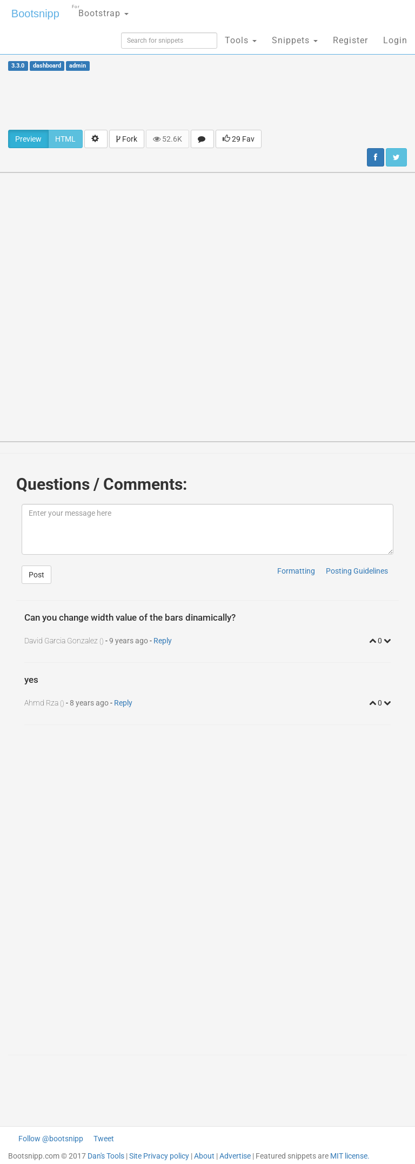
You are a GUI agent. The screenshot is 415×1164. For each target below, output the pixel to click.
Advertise (235, 1156)
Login (395, 40)
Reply (162, 640)
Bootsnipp (35, 13)
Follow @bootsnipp (50, 1138)
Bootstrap (100, 10)
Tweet (103, 1138)
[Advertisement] (207, 100)
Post (36, 574)
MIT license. (350, 1156)
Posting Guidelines (357, 571)
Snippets (295, 40)
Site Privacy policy (159, 1156)
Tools (241, 40)
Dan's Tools (106, 1156)
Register (350, 40)
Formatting (296, 571)
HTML (65, 139)
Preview (28, 139)
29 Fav (239, 139)
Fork (126, 139)
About (204, 1156)
